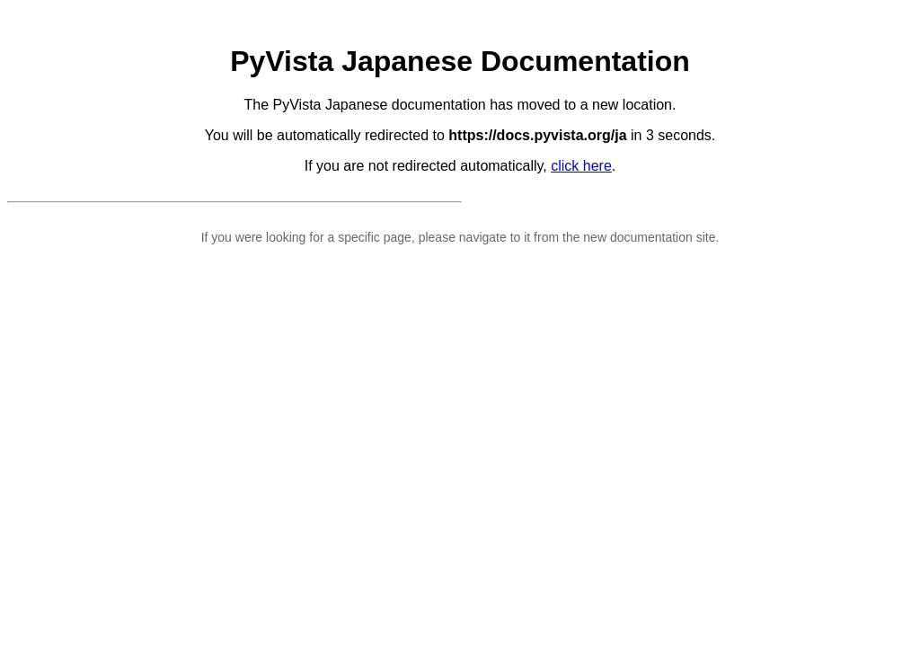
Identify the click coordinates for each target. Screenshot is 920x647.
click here (581, 165)
